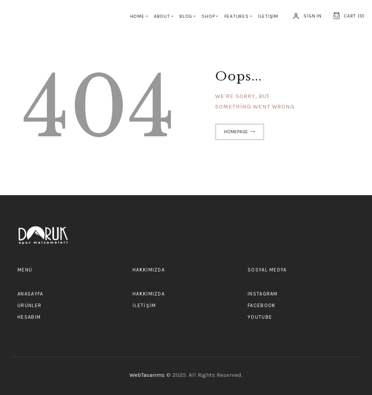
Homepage (236, 131)
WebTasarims (147, 374)
